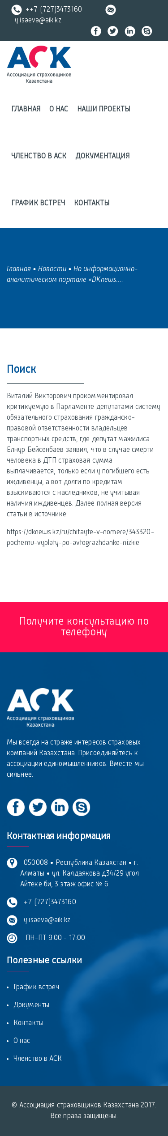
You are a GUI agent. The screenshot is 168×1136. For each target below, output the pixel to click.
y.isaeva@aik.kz (45, 920)
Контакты (91, 203)
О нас (59, 109)
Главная (25, 109)
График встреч (38, 203)
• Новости (49, 269)
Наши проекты (103, 109)
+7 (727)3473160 (48, 902)
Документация (102, 156)
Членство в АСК (38, 156)
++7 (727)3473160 (46, 9)
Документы (31, 1005)
